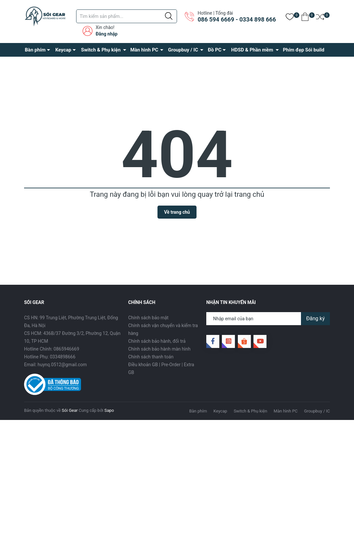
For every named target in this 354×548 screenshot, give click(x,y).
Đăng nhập (106, 33)
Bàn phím (35, 50)
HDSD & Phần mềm (252, 50)
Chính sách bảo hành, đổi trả (156, 341)
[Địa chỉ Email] (268, 318)
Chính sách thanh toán (150, 356)
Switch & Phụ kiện (101, 50)
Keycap (63, 50)
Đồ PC (215, 50)
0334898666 (62, 356)
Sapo (109, 410)
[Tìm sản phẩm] (126, 16)
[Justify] (169, 16)
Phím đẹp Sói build (303, 50)
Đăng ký (315, 318)
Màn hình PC (144, 50)
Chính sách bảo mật (148, 317)
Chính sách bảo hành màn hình (159, 349)
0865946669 (66, 349)
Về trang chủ (177, 212)
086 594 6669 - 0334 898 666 (236, 19)
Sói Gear (70, 410)
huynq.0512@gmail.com (62, 364)
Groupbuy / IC (183, 50)
